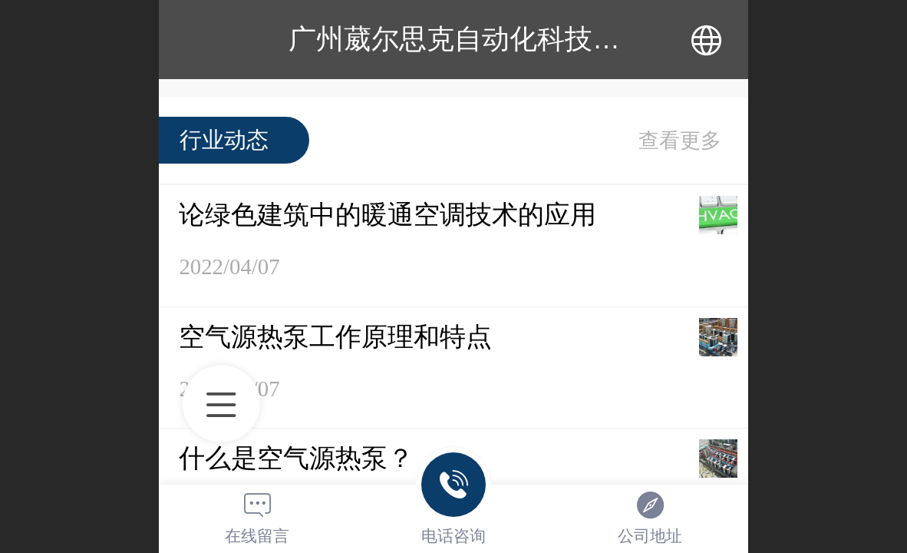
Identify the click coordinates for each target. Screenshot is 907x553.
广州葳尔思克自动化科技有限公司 (496, 39)
